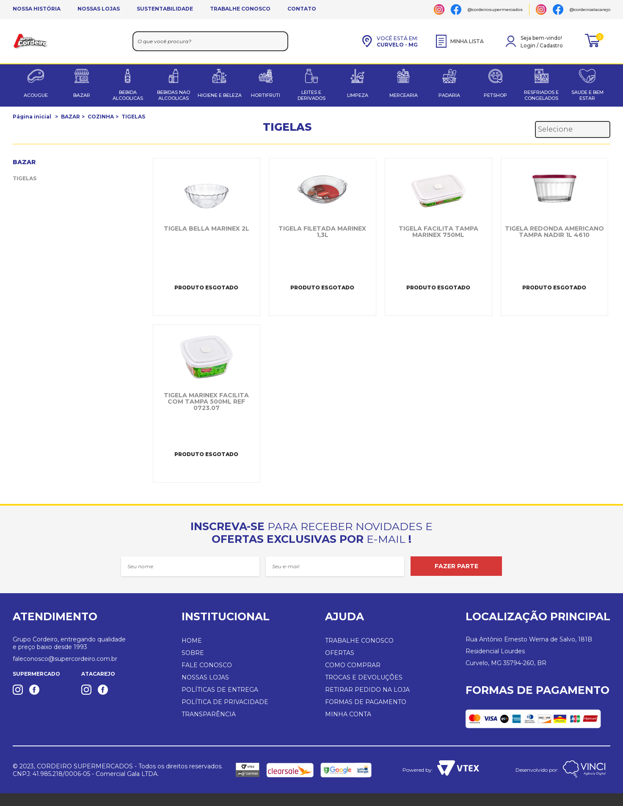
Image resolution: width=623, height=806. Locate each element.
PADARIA (449, 95)
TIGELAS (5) (28, 178)
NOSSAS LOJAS (98, 9)
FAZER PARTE (456, 566)
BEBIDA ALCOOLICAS (128, 95)
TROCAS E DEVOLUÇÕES (363, 677)
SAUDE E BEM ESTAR (587, 95)
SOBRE (193, 653)
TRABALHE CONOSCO (240, 9)
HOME (192, 640)
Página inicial (32, 116)
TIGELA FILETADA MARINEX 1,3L (322, 232)
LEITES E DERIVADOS (311, 95)
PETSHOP (495, 95)
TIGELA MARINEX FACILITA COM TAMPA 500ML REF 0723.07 (206, 401)
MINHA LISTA (460, 41)
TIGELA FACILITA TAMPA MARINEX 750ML (438, 232)
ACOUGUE (36, 95)
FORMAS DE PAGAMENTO (365, 702)
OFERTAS (339, 653)
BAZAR (81, 95)
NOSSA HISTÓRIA (37, 9)
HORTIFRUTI (265, 95)
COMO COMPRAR (352, 665)
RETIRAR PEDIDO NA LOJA (367, 689)
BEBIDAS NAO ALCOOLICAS (173, 95)
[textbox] (210, 41)
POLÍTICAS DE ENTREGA (220, 689)
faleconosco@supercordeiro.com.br (65, 659)
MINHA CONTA (348, 714)
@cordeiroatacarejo (590, 9)
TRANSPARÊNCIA (209, 714)
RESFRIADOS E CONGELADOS (541, 95)
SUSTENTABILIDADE (165, 9)
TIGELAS (133, 116)
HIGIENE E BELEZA (220, 95)
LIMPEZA (357, 95)
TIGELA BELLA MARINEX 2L (206, 229)
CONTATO (301, 9)
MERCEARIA (403, 95)
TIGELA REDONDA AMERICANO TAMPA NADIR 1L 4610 (554, 232)
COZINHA (101, 116)
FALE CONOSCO (207, 665)
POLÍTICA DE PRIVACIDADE (225, 702)
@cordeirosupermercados (495, 9)
